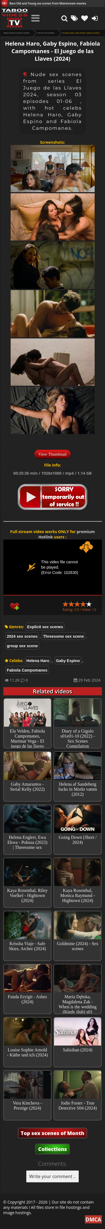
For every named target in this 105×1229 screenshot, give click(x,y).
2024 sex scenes (22, 636)
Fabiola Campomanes (27, 670)
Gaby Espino (68, 660)
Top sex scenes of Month (52, 1133)
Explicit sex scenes (46, 33)
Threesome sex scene (63, 636)
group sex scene (22, 646)
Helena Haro (37, 660)
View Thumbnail (52, 454)
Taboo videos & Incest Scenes (16, 33)
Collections (52, 1149)
